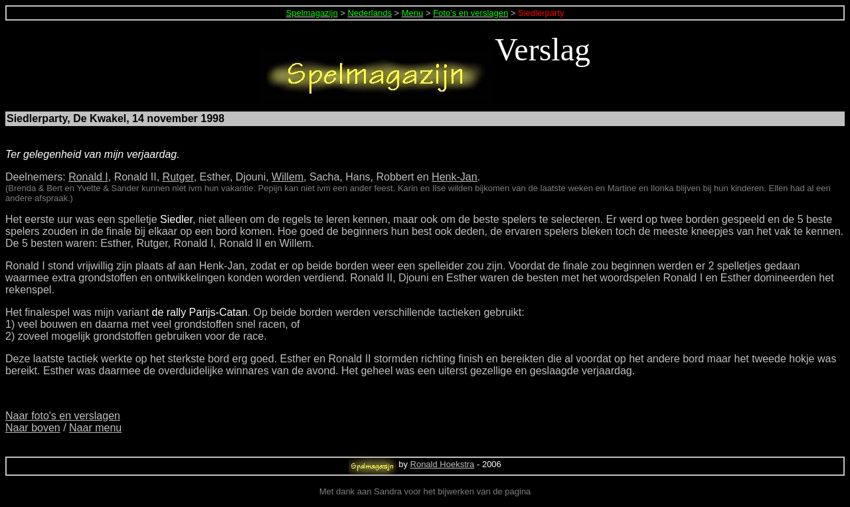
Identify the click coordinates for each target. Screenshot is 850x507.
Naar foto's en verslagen (62, 415)
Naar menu (95, 427)
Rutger (178, 176)
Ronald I (88, 176)
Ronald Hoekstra (442, 464)
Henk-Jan (454, 176)
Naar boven (32, 427)
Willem (287, 176)
